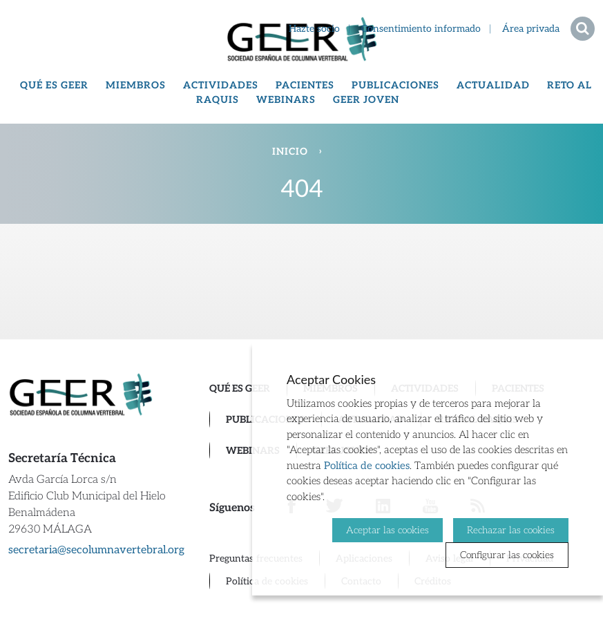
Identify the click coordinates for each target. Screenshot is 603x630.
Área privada (530, 29)
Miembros (136, 85)
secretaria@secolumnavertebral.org (96, 550)
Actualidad (493, 85)
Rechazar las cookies (511, 530)
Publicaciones (395, 85)
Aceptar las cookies (387, 530)
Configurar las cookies (507, 555)
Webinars (286, 100)
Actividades (220, 85)
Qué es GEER (54, 85)
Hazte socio (314, 29)
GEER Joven (366, 100)
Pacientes (305, 85)
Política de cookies (367, 465)
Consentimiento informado (421, 29)
